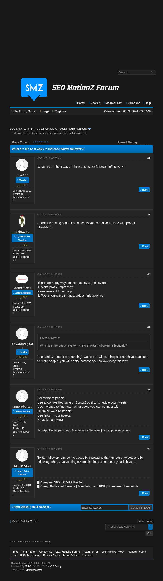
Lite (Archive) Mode (113, 551)
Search (94, 103)
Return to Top (91, 551)
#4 (148, 327)
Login (45, 111)
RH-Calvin (21, 466)
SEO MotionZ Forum (22, 128)
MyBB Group (55, 566)
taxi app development (116, 430)
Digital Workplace (47, 128)
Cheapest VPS (50, 482)
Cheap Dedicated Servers (57, 486)
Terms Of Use (71, 555)
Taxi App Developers (50, 430)
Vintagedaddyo (34, 570)
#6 (148, 449)
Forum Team (28, 551)
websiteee (21, 288)
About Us (87, 555)
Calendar (132, 103)
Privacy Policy (51, 555)
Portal (80, 103)
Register (59, 111)
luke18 (21, 175)
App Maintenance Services (83, 430)
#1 (148, 158)
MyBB (28, 566)
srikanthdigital (22, 344)
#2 (148, 214)
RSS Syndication (30, 555)
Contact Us (45, 551)
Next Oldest (21, 507)
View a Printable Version (25, 521)
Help (147, 103)
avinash (21, 231)
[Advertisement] (81, 33)
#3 (148, 274)
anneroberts (21, 406)
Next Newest (40, 507)
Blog (15, 551)
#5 (148, 389)
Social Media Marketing (73, 128)
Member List (112, 103)
